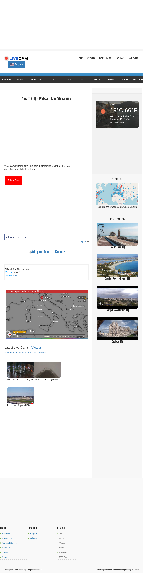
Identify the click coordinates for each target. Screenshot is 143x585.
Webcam (63, 543)
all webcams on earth (17, 237)
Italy (15, 275)
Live (60, 533)
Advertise (6, 533)
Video (61, 538)
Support (5, 557)
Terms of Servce (9, 543)
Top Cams (120, 58)
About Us (6, 548)
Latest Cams (105, 58)
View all (36, 347)
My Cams (91, 58)
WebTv (62, 548)
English (33, 533)
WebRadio (63, 552)
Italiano (33, 538)
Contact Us (7, 538)
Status (5, 552)
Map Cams (133, 58)
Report (84, 242)
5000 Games (64, 557)
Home (80, 58)
